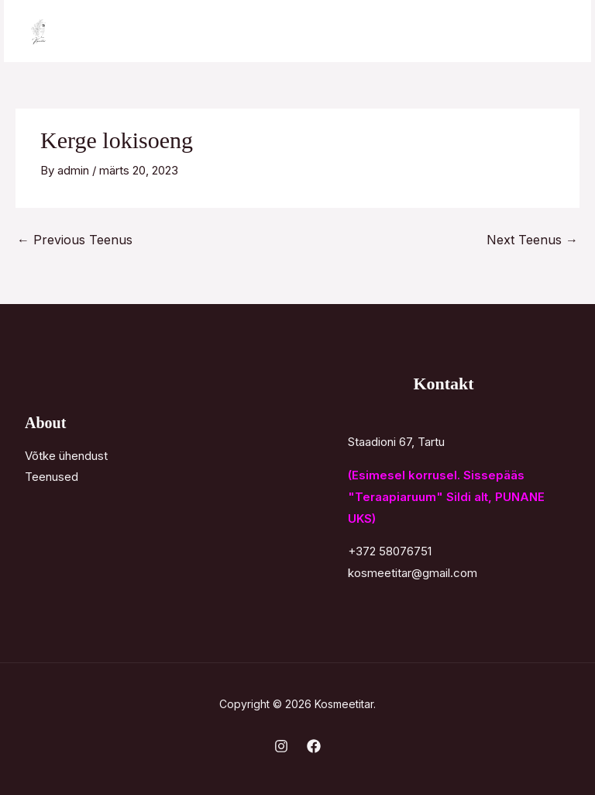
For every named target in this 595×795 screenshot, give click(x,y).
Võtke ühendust (66, 455)
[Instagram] (281, 746)
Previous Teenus (74, 239)
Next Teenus (532, 239)
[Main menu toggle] (560, 31)
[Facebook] (314, 746)
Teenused (51, 476)
